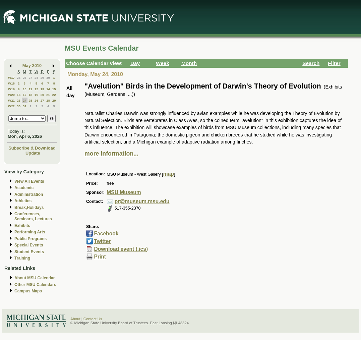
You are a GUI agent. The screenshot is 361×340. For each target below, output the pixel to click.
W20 (11, 95)
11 (30, 89)
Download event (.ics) (121, 249)
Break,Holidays (29, 207)
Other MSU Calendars (35, 284)
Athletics (23, 201)
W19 (11, 89)
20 (42, 95)
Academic (24, 187)
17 (24, 95)
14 (48, 89)
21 (48, 95)
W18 (11, 83)
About (75, 319)
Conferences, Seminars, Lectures (33, 216)
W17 (11, 77)
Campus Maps (28, 291)
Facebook (106, 233)
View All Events (29, 181)
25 (18, 77)
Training (22, 258)
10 (24, 89)
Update (32, 153)
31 (24, 106)
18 (30, 95)
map (168, 174)
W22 (11, 106)
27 (30, 77)
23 (18, 100)
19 (36, 95)
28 (36, 77)
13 (42, 89)
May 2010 (32, 65)
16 (18, 95)
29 (42, 77)
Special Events (28, 245)
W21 (11, 100)
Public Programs (30, 238)
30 (48, 77)
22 (54, 95)
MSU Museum (124, 192)
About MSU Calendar (34, 278)
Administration (28, 194)
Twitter (102, 241)
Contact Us (92, 319)
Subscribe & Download (32, 148)
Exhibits (22, 225)
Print (100, 257)
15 (54, 89)
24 (24, 100)
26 (24, 77)
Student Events (29, 251)
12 (36, 89)
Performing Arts (29, 232)
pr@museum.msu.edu (142, 201)
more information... (111, 153)
